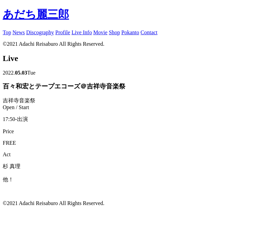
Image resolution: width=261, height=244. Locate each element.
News (19, 32)
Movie (100, 32)
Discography (40, 32)
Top (7, 32)
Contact (149, 32)
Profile (62, 32)
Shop (114, 32)
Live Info (81, 32)
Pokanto (130, 32)
